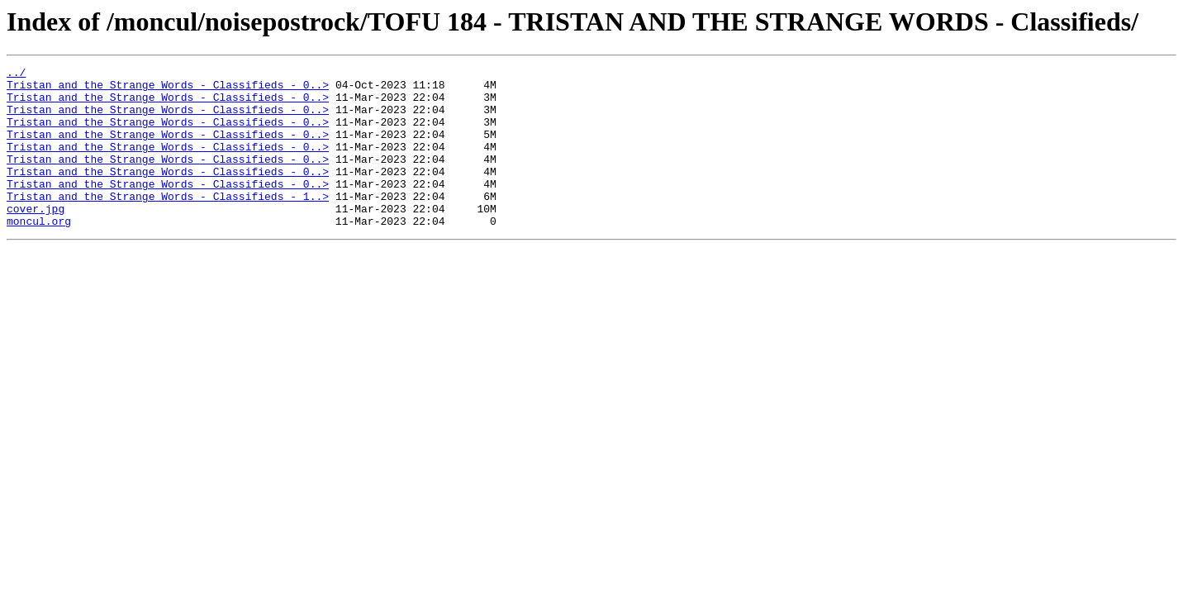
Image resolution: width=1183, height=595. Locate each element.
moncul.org (39, 252)
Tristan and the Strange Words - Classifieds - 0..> (168, 89)
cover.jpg (35, 238)
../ (16, 74)
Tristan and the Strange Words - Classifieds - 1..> (168, 223)
